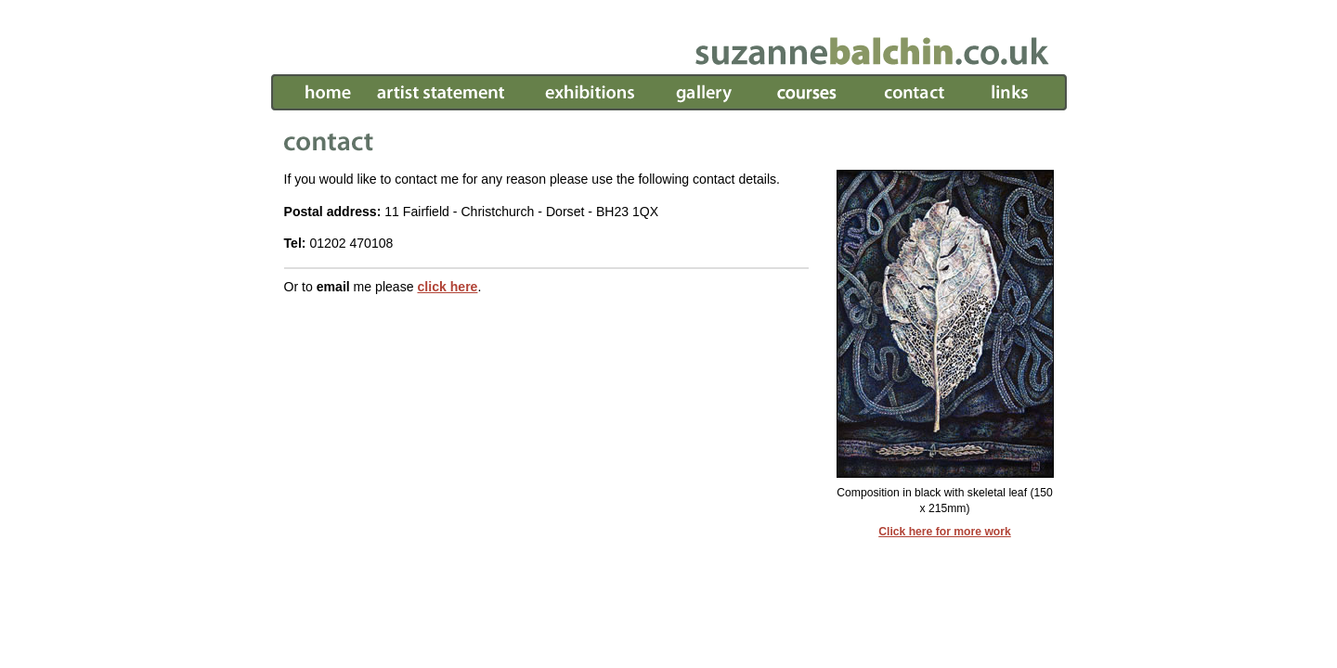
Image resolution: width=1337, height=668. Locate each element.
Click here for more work (944, 531)
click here (447, 286)
